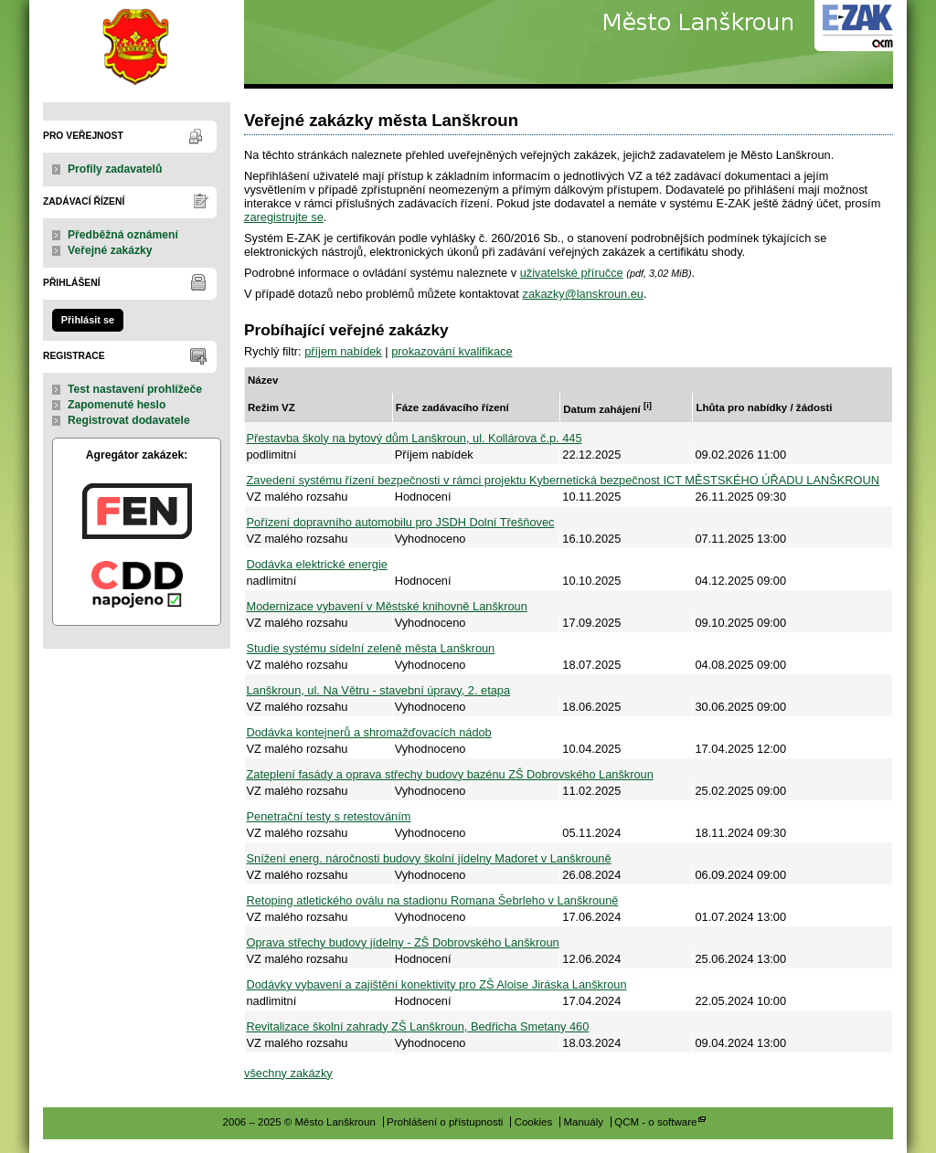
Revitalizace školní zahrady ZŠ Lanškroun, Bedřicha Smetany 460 (418, 1026)
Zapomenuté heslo (116, 404)
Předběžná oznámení (123, 234)
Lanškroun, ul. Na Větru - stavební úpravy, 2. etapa (379, 690)
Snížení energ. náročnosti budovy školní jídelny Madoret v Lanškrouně (429, 858)
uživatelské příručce (571, 273)
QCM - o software (655, 1121)
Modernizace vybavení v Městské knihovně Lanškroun (387, 606)
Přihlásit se (87, 319)
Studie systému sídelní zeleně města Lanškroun (371, 648)
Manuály (583, 1121)
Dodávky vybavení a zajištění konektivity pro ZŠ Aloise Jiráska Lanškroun (437, 984)
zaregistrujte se (284, 217)
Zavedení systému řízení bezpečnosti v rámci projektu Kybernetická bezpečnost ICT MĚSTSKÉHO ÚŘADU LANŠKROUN (563, 480)
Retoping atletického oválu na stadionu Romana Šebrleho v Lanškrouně (433, 900)
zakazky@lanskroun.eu (583, 294)
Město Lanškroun (136, 44)
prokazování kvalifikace (451, 351)
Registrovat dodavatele (129, 420)
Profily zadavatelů (115, 169)
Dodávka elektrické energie (317, 564)
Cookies (534, 1121)
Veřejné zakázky (110, 250)
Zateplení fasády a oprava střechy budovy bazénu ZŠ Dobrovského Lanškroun (450, 774)
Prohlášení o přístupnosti (445, 1121)
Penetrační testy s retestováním (329, 816)
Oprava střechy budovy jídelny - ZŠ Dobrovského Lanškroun (403, 942)
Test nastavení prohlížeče (135, 389)
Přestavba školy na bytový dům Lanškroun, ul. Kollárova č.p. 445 (414, 438)
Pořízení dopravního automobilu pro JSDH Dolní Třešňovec (401, 522)
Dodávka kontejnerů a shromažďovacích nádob (369, 732)
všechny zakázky (288, 1073)
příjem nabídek (343, 351)
